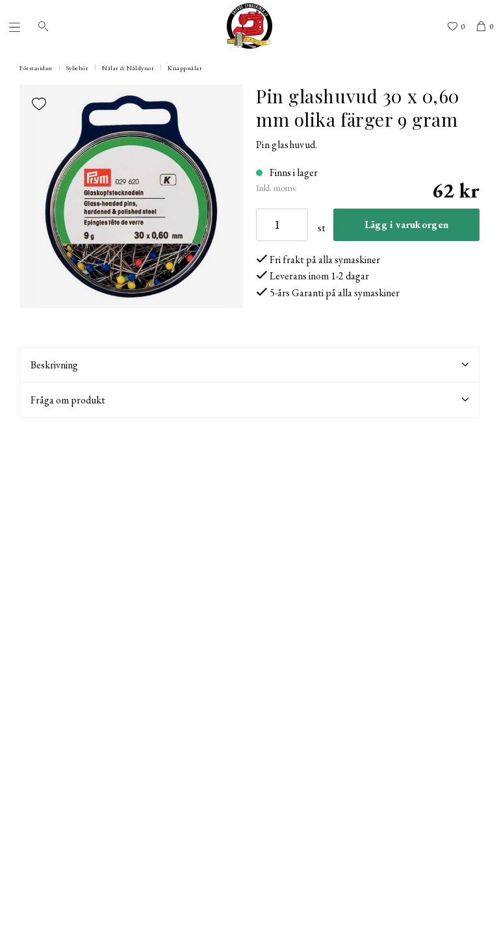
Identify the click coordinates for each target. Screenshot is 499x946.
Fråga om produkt (249, 400)
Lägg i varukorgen (406, 224)
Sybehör (77, 68)
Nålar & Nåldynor (128, 68)
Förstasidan (36, 68)
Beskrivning (249, 365)
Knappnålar (185, 68)
